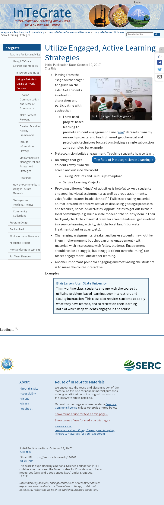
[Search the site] (139, 34)
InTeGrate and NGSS (27, 72)
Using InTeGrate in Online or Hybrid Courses (118, 32)
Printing (24, 399)
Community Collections (20, 214)
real (121, 132)
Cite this (50, 68)
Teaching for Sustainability (29, 32)
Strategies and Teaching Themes (23, 202)
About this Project (20, 242)
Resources (25, 177)
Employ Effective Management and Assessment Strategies (30, 164)
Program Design (19, 222)
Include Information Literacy (27, 146)
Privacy (24, 403)
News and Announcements (25, 249)
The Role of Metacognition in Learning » (123, 159)
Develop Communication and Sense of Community (29, 101)
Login (137, 2)
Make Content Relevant (28, 117)
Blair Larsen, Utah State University (81, 283)
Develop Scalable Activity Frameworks (30, 131)
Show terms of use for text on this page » (81, 414)
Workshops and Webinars (24, 236)
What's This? (26, 460)
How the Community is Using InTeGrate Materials (26, 189)
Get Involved (17, 229)
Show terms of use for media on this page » (82, 420)
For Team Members (20, 256)
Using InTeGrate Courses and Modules (68, 32)
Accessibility (28, 393)
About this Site (29, 388)
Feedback (26, 409)
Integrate (6, 32)
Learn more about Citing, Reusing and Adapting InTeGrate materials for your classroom (85, 431)
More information (63, 426)
